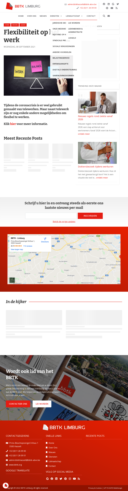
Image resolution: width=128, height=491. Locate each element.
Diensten (53, 456)
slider (23, 25)
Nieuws (52, 452)
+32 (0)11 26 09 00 (88, 8)
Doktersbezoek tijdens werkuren (95, 166)
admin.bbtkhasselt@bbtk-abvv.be (82, 4)
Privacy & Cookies (95, 488)
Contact (52, 466)
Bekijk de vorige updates (64, 221)
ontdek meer (84, 134)
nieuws (15, 25)
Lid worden (42, 403)
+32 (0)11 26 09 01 (17, 455)
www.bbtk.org (15, 464)
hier (13, 124)
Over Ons (53, 447)
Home (7, 25)
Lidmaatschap (55, 461)
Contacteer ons (18, 403)
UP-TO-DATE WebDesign (113, 488)
